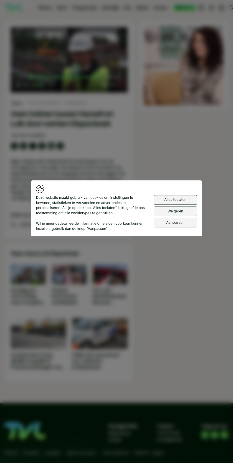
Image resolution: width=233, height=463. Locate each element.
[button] (70, 60)
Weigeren (175, 211)
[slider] (65, 77)
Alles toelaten (175, 199)
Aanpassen (175, 222)
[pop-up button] (112, 85)
